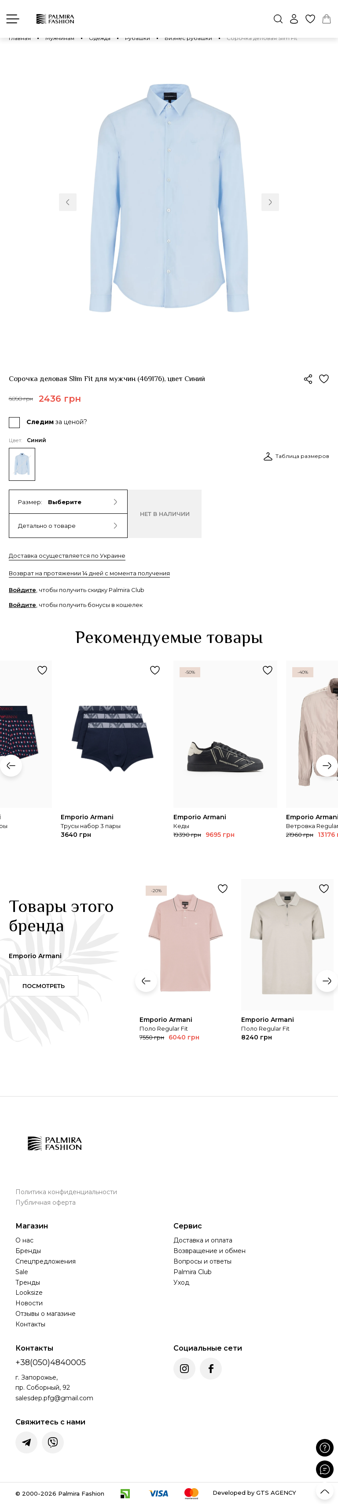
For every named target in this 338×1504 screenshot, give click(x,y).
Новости (29, 1303)
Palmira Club (192, 1272)
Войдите (22, 589)
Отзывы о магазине (45, 1314)
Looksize (29, 1293)
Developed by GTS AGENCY (254, 1492)
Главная (20, 38)
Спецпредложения (45, 1261)
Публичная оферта (45, 1202)
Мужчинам (59, 38)
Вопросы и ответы (202, 1261)
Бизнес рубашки (188, 38)
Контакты (30, 1324)
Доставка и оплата (202, 1240)
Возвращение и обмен (209, 1251)
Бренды (28, 1251)
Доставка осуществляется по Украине (67, 555)
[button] (68, 202)
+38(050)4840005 (50, 1362)
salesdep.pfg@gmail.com (54, 1398)
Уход (181, 1282)
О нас (24, 1240)
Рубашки (137, 38)
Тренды (27, 1282)
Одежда (99, 38)
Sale (21, 1272)
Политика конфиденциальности (66, 1192)
